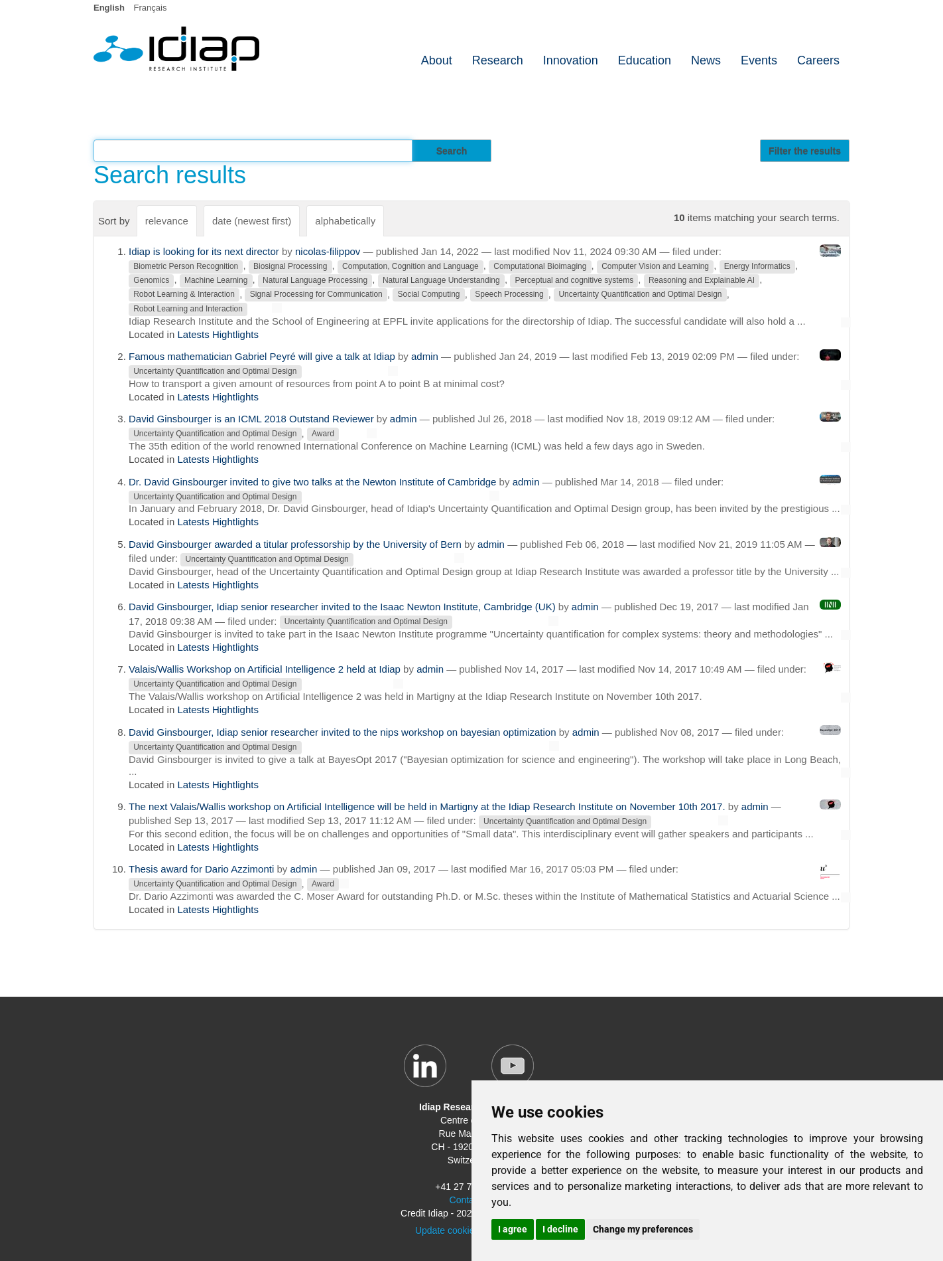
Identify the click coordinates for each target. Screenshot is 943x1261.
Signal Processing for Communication (316, 294)
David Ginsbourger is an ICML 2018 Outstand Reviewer (251, 418)
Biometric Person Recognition (185, 266)
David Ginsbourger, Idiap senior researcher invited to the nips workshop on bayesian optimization (342, 732)
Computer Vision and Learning (655, 266)
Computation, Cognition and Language (410, 266)
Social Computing (428, 294)
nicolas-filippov (327, 251)
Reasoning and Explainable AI (702, 280)
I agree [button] (512, 1229)
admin (424, 356)
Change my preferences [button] (643, 1229)
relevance (166, 220)
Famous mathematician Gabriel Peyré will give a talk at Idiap (262, 356)
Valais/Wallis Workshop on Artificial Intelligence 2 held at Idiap (265, 669)
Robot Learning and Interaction (188, 308)
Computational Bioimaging (539, 266)
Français (150, 8)
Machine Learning (215, 280)
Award (323, 434)
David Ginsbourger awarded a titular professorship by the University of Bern (295, 544)
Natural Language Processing (315, 280)
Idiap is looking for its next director (204, 251)
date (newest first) (251, 220)
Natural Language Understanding (441, 280)
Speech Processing (509, 294)
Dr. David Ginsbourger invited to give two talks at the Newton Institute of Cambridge (312, 481)
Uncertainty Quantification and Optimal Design (640, 294)
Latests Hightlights (218, 334)
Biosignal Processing (290, 266)
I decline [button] (560, 1229)
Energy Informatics (757, 266)
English (109, 8)
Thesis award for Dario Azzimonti (201, 869)
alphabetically (345, 220)
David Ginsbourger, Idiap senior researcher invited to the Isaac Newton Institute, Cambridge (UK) (342, 606)
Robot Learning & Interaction (184, 294)
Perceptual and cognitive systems (574, 280)
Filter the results (805, 150)
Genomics (151, 280)
